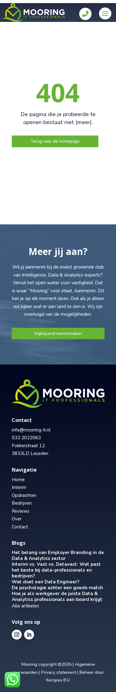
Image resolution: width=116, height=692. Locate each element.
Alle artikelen (25, 606)
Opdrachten (24, 495)
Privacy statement (58, 672)
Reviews (20, 511)
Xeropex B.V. (58, 680)
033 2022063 (26, 438)
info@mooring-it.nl (31, 430)
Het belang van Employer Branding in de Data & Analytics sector (58, 555)
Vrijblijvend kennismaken (58, 333)
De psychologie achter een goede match (57, 588)
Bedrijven (22, 503)
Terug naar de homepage (55, 141)
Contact (20, 527)
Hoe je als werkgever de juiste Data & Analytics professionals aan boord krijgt (57, 596)
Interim (19, 487)
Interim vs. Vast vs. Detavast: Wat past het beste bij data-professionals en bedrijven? (56, 570)
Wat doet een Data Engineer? (45, 582)
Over (17, 519)
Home (18, 480)
